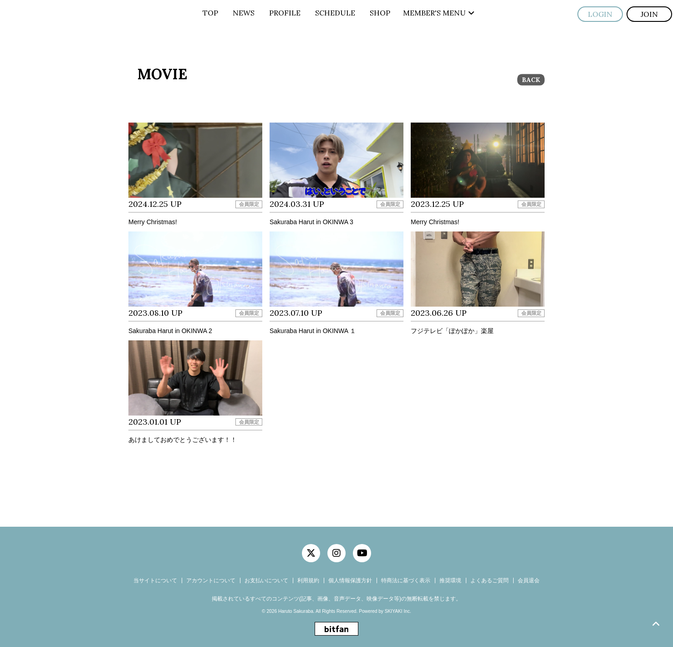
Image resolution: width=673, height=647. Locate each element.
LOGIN (600, 14)
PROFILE (285, 12)
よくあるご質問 (489, 580)
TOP (210, 12)
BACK (531, 80)
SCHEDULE (335, 12)
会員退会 (529, 580)
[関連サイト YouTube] (362, 553)
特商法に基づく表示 (405, 580)
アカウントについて (210, 580)
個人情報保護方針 (350, 580)
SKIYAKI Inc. (398, 611)
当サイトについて (155, 580)
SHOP (380, 12)
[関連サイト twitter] (311, 553)
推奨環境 (450, 580)
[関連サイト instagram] (336, 553)
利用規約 (308, 580)
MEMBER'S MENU (438, 12)
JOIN (649, 14)
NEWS (244, 12)
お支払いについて (266, 580)
